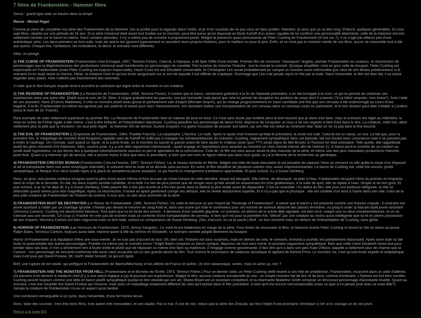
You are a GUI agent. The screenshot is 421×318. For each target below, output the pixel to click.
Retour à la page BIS (30, 311)
